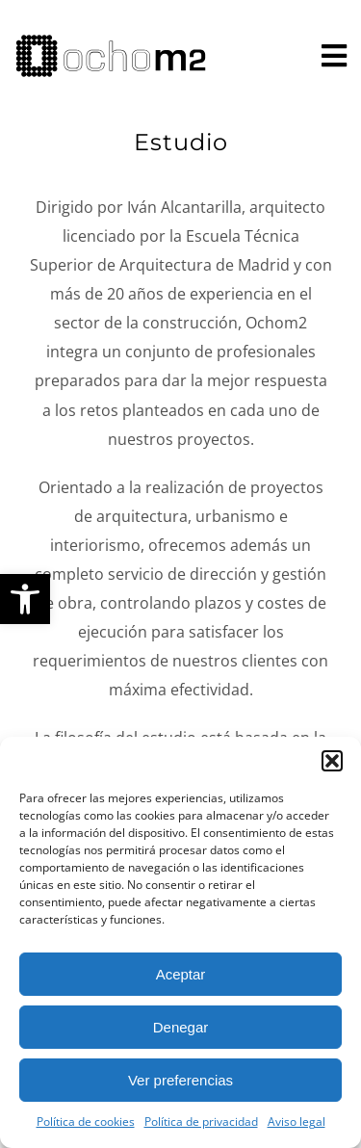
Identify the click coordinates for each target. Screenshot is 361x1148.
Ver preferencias (180, 1080)
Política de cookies (86, 1121)
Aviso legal (296, 1121)
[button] (25, 599)
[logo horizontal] (110, 41)
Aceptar (181, 974)
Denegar (181, 1027)
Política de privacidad (201, 1121)
